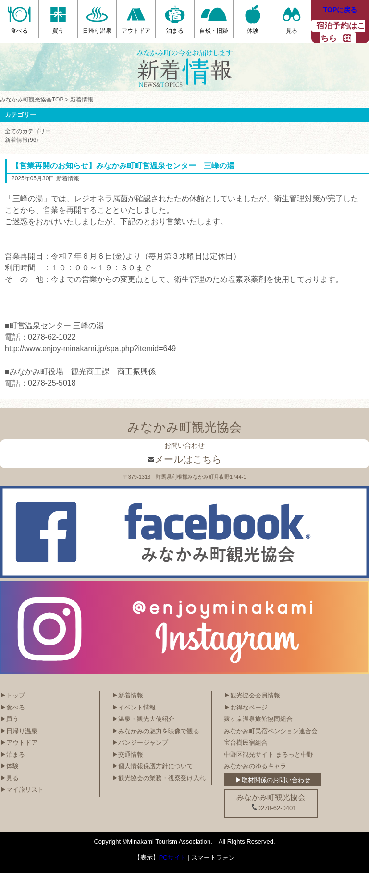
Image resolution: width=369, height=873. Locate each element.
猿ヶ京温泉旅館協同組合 (258, 718)
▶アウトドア (18, 742)
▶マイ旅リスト (22, 789)
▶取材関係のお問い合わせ (272, 780)
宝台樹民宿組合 (246, 742)
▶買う (9, 718)
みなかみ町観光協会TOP (31, 99)
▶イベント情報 (134, 707)
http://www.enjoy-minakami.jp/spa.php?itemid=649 (90, 348)
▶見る (9, 778)
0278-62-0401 (273, 807)
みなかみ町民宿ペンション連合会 (271, 730)
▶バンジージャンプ (140, 742)
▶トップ (12, 695)
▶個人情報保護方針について (152, 766)
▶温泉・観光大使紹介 (143, 718)
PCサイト (172, 857)
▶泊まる (12, 754)
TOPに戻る (340, 9)
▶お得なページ (246, 707)
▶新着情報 (127, 695)
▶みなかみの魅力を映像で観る (155, 730)
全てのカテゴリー (28, 131)
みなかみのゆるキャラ (255, 766)
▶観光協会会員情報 (252, 695)
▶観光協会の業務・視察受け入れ (159, 778)
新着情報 (81, 99)
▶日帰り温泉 (18, 730)
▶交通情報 (127, 754)
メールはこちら (184, 459)
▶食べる (12, 707)
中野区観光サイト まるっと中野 (268, 754)
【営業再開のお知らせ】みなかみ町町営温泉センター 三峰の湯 (123, 166)
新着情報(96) (21, 140)
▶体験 (9, 766)
